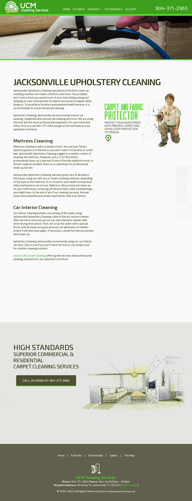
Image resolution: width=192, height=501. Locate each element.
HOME (66, 9)
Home (61, 455)
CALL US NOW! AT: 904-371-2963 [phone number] (46, 380)
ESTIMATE (79, 9)
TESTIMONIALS (113, 9)
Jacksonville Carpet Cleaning (29, 255)
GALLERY (130, 9)
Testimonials (95, 455)
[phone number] (171, 8)
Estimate (76, 455)
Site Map (129, 455)
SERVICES (95, 9)
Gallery (114, 455)
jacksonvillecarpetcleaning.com (117, 491)
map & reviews (128, 485)
